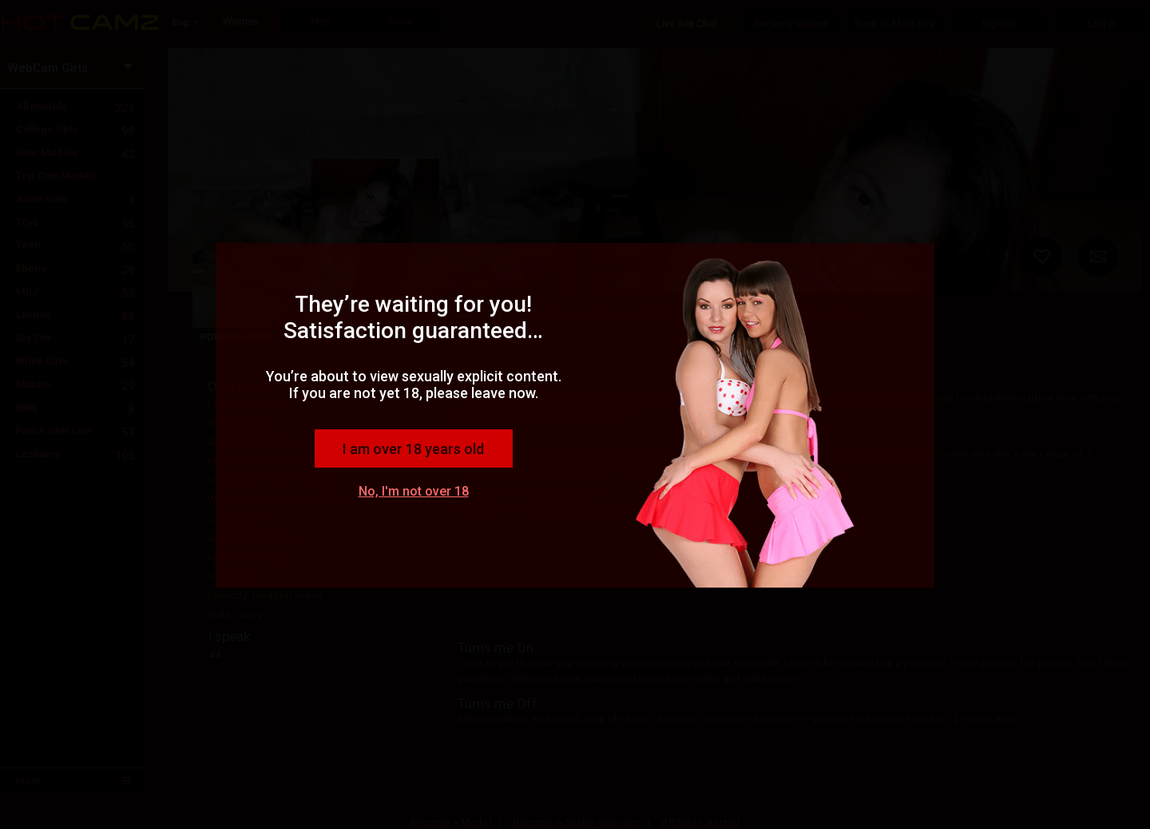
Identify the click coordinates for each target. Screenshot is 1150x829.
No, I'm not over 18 (414, 491)
